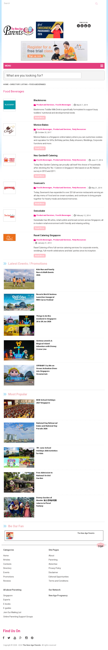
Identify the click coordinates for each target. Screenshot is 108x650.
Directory (7, 568)
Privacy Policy (55, 568)
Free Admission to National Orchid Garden (44, 475)
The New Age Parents (32, 645)
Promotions (8, 577)
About (51, 555)
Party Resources (79, 129)
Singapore (8, 595)
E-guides (7, 608)
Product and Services (45, 105)
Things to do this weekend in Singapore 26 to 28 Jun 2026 (46, 319)
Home (5, 84)
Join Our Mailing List (12, 612)
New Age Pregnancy (58, 595)
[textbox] (49, 3)
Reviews (7, 581)
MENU (54, 65)
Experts (6, 600)
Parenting (53, 560)
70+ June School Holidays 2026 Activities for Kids (46, 450)
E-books (7, 604)
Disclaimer (53, 572)
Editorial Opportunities (59, 577)
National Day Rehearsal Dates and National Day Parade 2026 (46, 426)
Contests (7, 564)
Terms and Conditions (58, 581)
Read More (39, 118)
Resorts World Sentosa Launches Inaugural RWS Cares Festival (46, 297)
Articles (6, 560)
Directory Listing (19, 84)
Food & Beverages (63, 105)
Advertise (53, 564)
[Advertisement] (55, 12)
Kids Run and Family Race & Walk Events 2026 (45, 272)
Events (6, 572)
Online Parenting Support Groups (18, 616)
